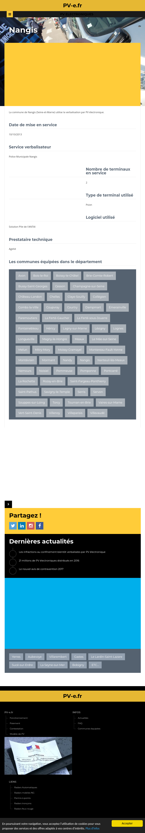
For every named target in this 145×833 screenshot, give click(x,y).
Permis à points (22, 798)
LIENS (12, 781)
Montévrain (26, 360)
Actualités (83, 718)
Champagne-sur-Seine (89, 286)
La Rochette (26, 381)
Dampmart (93, 307)
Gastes (78, 656)
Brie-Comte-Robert (99, 275)
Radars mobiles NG (24, 793)
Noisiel (43, 370)
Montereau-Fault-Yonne (106, 349)
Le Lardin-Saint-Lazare (106, 656)
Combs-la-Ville (28, 307)
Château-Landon (30, 296)
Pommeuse (64, 370)
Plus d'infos (92, 828)
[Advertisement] (75, 75)
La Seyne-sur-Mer (52, 665)
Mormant (48, 360)
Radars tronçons (22, 803)
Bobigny (78, 665)
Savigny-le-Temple (57, 392)
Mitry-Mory (42, 349)
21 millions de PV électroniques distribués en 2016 (49, 560)
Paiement (15, 723)
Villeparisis (75, 413)
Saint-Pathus (27, 392)
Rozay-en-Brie (52, 381)
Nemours (24, 370)
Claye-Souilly (76, 296)
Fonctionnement (19, 718)
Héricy (50, 328)
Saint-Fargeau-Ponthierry (88, 381)
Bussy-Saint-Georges (32, 286)
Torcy (56, 402)
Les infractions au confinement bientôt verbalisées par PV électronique (62, 551)
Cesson (60, 286)
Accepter (127, 823)
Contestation (16, 728)
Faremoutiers (27, 318)
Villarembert (57, 656)
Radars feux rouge (23, 808)
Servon (98, 392)
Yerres (16, 656)
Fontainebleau (28, 328)
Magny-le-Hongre (54, 339)
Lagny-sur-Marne (75, 328)
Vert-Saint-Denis (29, 413)
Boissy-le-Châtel (67, 275)
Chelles (55, 296)
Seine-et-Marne (46, 112)
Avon (22, 275)
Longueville (26, 339)
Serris (81, 392)
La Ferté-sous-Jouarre (92, 318)
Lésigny (100, 328)
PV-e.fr (8, 712)
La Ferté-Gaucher (57, 318)
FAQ (80, 723)
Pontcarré (111, 370)
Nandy (67, 360)
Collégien (99, 296)
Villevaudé (97, 413)
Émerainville (117, 307)
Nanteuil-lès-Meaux (111, 360)
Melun (22, 349)
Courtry (72, 307)
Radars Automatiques (25, 787)
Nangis (32, 112)
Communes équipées (89, 728)
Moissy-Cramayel (70, 349)
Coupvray (52, 307)
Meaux (79, 339)
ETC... (95, 665)
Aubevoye (35, 656)
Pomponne (88, 370)
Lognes (118, 328)
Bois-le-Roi (40, 275)
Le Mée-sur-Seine (104, 339)
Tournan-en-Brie (79, 402)
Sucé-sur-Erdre (22, 665)
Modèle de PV (17, 734)
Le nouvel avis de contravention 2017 (41, 569)
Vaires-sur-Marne (110, 402)
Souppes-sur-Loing (31, 402)
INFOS (76, 712)
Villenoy (54, 413)
